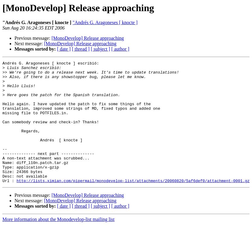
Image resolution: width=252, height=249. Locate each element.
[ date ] (64, 49)
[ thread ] (81, 49)
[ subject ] (100, 49)
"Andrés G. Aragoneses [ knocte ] (104, 22)
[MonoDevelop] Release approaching (88, 38)
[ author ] (120, 49)
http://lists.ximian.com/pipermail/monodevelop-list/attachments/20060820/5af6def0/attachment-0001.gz (133, 205)
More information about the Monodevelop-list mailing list (58, 243)
